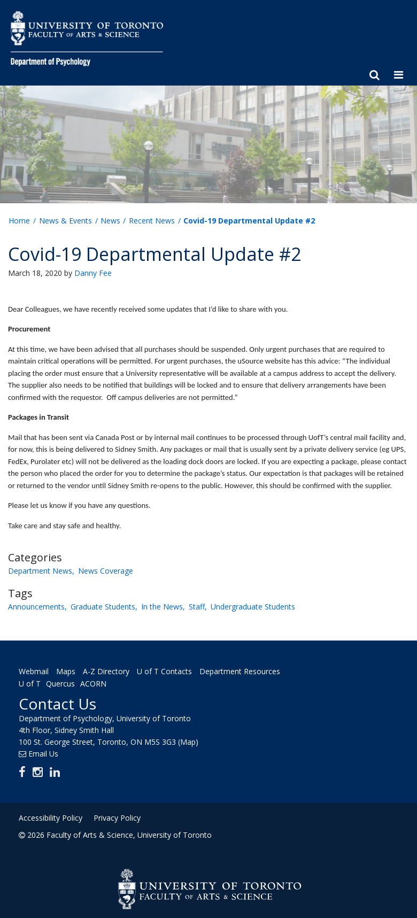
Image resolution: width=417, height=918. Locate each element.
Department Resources (239, 671)
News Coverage (105, 571)
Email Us (43, 754)
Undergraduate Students (253, 606)
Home (19, 220)
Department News (40, 571)
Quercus (60, 684)
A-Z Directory (106, 671)
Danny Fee (93, 273)
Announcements (36, 606)
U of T (30, 684)
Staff (197, 606)
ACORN (93, 684)
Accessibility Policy (50, 818)
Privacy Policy (117, 818)
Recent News (152, 220)
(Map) (188, 742)
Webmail (34, 671)
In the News (162, 606)
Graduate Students (103, 606)
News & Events (65, 220)
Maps (65, 671)
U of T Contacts (164, 671)
